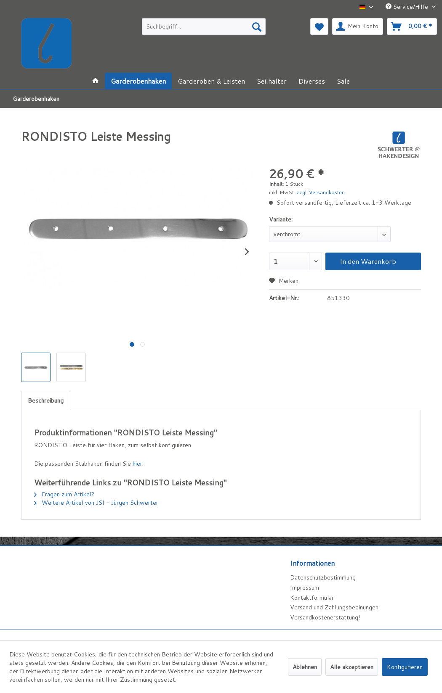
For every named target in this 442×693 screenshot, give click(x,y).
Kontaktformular (312, 597)
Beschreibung (46, 400)
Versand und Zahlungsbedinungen (334, 607)
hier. (138, 463)
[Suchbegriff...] (204, 26)
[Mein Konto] (357, 26)
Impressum (304, 587)
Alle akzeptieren (351, 667)
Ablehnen (305, 667)
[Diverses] (312, 81)
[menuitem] (204, 26)
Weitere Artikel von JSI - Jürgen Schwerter (96, 502)
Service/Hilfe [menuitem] (408, 7)
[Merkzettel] (319, 26)
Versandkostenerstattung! (325, 617)
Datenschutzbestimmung (323, 577)
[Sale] (343, 81)
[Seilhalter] (272, 81)
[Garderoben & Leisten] (211, 81)
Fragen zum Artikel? (64, 494)
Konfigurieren (405, 667)
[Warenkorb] (412, 26)
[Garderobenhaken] (138, 81)
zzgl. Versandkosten (320, 192)
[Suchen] (257, 26)
